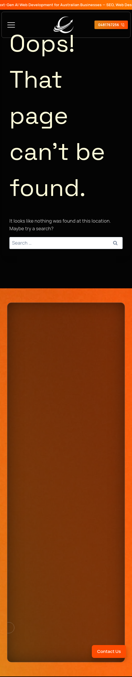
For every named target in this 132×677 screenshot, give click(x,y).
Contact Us (109, 651)
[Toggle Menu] (11, 25)
